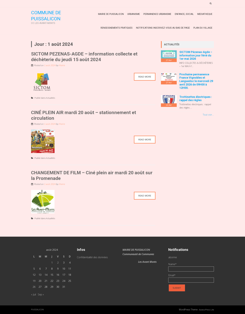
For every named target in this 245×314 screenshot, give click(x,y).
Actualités (50, 97)
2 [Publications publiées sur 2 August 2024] (58, 262)
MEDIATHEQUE (204, 14)
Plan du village (202, 27)
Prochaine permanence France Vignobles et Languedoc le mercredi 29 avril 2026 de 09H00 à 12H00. (196, 81)
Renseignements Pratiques (116, 27)
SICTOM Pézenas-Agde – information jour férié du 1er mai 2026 (195, 55)
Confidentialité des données (92, 257)
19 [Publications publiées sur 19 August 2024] (34, 281)
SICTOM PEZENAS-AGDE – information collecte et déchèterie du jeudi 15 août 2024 (84, 56)
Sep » (41, 294)
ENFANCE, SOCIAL (184, 14)
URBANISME (133, 14)
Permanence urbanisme (157, 14)
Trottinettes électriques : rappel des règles (195, 98)
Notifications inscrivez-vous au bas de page (163, 27)
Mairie (62, 65)
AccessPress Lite (206, 310)
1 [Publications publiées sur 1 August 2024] (52, 262)
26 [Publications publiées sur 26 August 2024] (34, 287)
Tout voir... (208, 114)
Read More (144, 76)
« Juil (33, 294)
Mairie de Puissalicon (111, 14)
